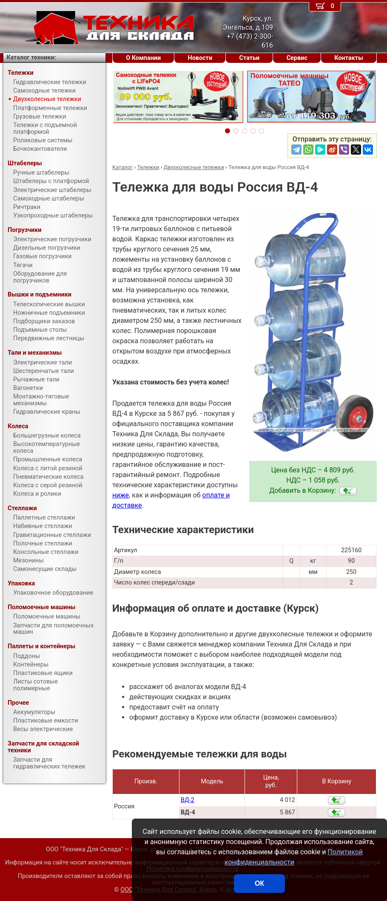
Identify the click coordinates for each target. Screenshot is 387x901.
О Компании (143, 58)
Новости (200, 58)
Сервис (297, 58)
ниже (120, 495)
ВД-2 (187, 800)
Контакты (348, 58)
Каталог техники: (31, 57)
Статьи (249, 58)
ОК (259, 883)
